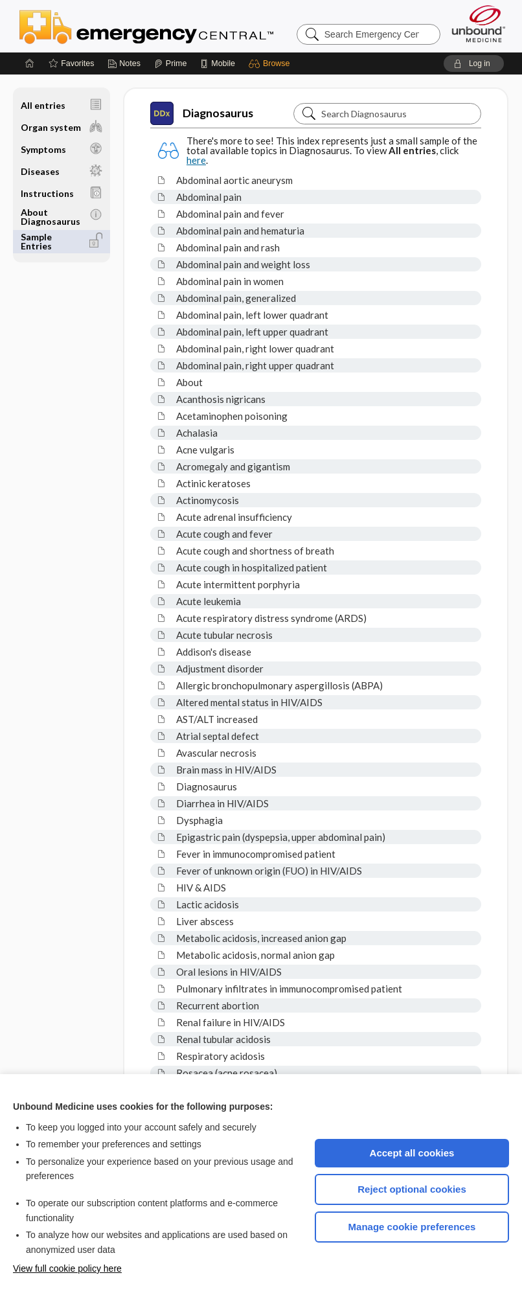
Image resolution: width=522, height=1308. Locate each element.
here (196, 160)
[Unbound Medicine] (478, 23)
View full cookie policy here (67, 1268)
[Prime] (170, 63)
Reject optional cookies (411, 1189)
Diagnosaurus (201, 113)
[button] (271, 63)
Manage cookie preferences (412, 1226)
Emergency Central (180, 25)
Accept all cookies (412, 1152)
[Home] (29, 63)
